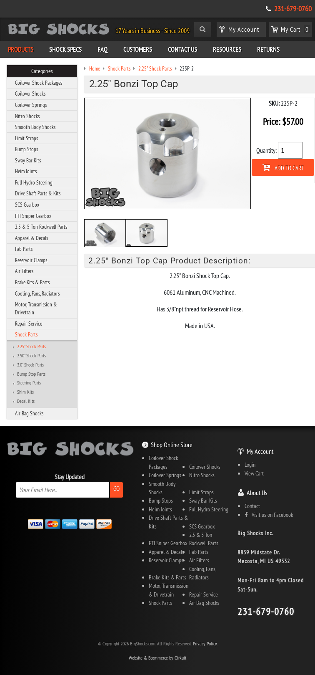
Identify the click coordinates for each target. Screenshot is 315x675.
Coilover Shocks (30, 93)
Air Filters (24, 271)
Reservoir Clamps (31, 260)
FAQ (103, 49)
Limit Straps (26, 138)
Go (116, 489)
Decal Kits (26, 401)
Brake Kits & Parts (32, 282)
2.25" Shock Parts (31, 346)
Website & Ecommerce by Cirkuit (157, 658)
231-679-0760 (293, 8)
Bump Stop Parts (31, 374)
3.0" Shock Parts (30, 365)
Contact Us (182, 49)
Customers (137, 49)
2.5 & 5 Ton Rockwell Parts (41, 226)
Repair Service (28, 323)
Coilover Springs (31, 104)
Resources (227, 49)
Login (250, 464)
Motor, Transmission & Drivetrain (36, 308)
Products (20, 49)
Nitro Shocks (27, 116)
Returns (268, 49)
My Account (260, 451)
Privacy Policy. (205, 643)
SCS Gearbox (27, 204)
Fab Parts (23, 248)
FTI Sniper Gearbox (33, 215)
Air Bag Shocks (29, 413)
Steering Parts (29, 383)
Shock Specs (65, 49)
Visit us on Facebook (269, 514)
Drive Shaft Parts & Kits (37, 193)
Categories (42, 71)
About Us (257, 492)
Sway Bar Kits (28, 160)
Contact (252, 506)
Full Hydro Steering (33, 182)
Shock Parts (26, 334)
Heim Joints (26, 171)
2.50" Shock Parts (31, 356)
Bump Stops (26, 149)
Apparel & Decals (31, 238)
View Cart (254, 473)
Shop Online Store (171, 444)
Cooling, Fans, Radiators (37, 293)
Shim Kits (25, 392)
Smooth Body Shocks (35, 127)
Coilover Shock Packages (38, 82)
